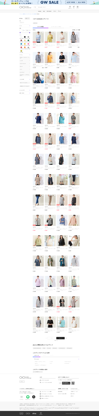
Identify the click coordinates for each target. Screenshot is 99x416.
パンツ (51, 363)
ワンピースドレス (68, 361)
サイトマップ (55, 405)
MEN (44, 11)
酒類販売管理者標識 (22, 405)
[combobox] (42, 7)
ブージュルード (69, 348)
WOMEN (39, 11)
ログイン (22, 381)
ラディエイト (55, 348)
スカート (36, 363)
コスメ (54, 11)
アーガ (44, 348)
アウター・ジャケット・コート (40, 361)
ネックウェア (67, 363)
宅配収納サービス (67, 405)
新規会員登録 (60, 391)
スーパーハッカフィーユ (37, 348)
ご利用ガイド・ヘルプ (74, 391)
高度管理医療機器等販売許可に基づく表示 (32, 405)
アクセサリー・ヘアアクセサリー (40, 365)
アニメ (59, 11)
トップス (51, 361)
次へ (60, 338)
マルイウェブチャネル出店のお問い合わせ (46, 405)
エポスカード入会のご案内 (62, 393)
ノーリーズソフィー (62, 348)
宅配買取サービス (60, 405)
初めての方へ (73, 393)
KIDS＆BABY (49, 11)
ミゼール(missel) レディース (37, 371)
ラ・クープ (48, 348)
